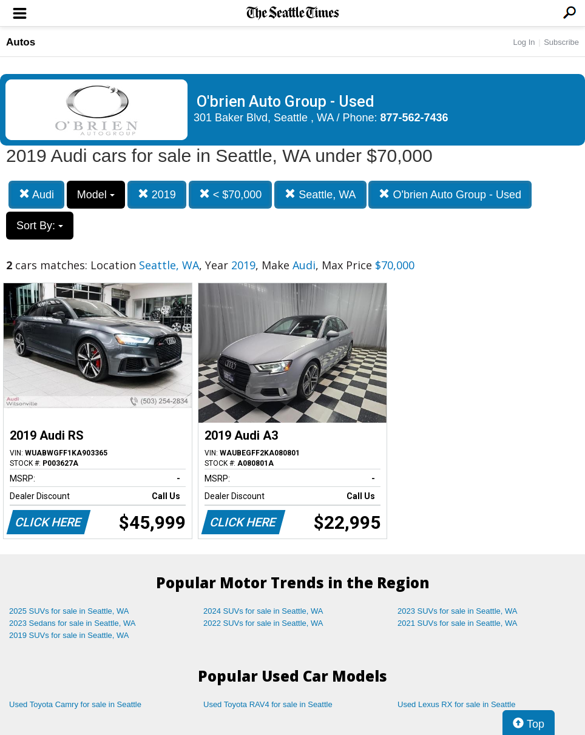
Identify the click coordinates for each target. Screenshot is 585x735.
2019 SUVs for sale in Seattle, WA (69, 635)
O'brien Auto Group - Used (450, 194)
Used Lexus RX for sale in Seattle (456, 704)
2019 (157, 194)
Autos (20, 42)
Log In (524, 42)
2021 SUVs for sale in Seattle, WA (457, 623)
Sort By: (39, 226)
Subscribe (561, 42)
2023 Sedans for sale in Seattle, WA (72, 623)
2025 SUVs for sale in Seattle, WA (69, 611)
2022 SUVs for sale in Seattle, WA (263, 623)
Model (96, 195)
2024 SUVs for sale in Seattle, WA (263, 611)
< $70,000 (230, 194)
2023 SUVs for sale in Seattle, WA (457, 611)
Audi (36, 194)
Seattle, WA (320, 194)
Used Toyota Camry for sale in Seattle (75, 704)
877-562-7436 (414, 118)
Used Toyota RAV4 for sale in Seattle (268, 704)
